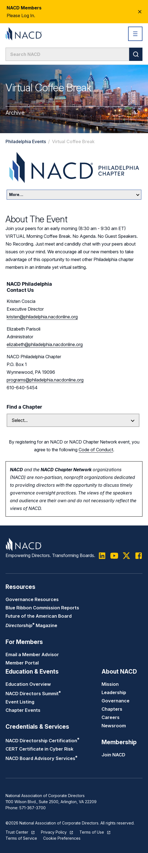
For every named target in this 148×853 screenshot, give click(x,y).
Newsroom (114, 725)
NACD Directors (33, 693)
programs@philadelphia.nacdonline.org (45, 380)
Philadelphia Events (26, 141)
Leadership (114, 692)
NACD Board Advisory (41, 758)
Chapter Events (23, 710)
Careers (111, 717)
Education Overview (28, 684)
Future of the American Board (39, 616)
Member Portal (22, 663)
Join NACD (113, 754)
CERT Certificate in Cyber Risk (39, 749)
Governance (115, 700)
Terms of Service (21, 838)
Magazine (31, 625)
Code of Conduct (96, 449)
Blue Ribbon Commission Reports (42, 607)
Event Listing (20, 702)
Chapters (112, 709)
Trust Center (17, 832)
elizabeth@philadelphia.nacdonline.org (45, 344)
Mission (110, 684)
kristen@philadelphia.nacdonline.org (42, 316)
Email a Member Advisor (32, 654)
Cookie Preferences (62, 838)
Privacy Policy (54, 832)
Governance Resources (32, 599)
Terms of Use (91, 832)
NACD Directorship (42, 740)
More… (74, 194)
